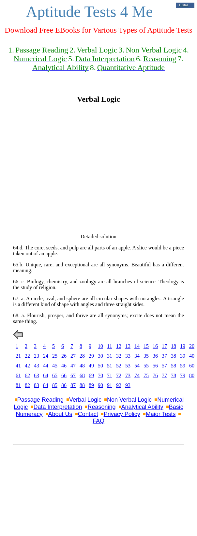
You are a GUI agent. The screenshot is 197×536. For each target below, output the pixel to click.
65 (54, 375)
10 (100, 346)
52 (118, 365)
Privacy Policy (122, 414)
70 (100, 375)
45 (54, 365)
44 (45, 365)
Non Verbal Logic (129, 399)
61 (18, 375)
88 (82, 385)
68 (82, 375)
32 (118, 356)
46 (64, 365)
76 (155, 375)
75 (146, 375)
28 (82, 356)
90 (100, 385)
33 (127, 356)
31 (109, 356)
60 (191, 365)
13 (127, 346)
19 (182, 346)
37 (164, 356)
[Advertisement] (61, 169)
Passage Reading (40, 399)
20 (191, 346)
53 (127, 365)
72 (118, 375)
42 (27, 365)
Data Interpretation (57, 407)
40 (191, 356)
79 (182, 375)
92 (118, 385)
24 (45, 356)
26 (64, 356)
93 (127, 385)
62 (27, 375)
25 (54, 356)
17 (164, 346)
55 (146, 365)
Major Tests (161, 414)
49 (91, 365)
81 (18, 385)
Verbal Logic (85, 399)
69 (91, 375)
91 (109, 385)
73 (127, 375)
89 (91, 385)
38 (173, 356)
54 (137, 365)
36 (155, 356)
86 (64, 385)
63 (36, 375)
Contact (88, 414)
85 (54, 385)
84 (45, 385)
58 (173, 365)
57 (164, 365)
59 (182, 365)
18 (173, 346)
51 (109, 365)
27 (73, 356)
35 (146, 356)
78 (173, 375)
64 (45, 375)
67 (73, 375)
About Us (60, 414)
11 (109, 346)
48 (82, 365)
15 (146, 346)
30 (100, 356)
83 (36, 385)
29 (91, 356)
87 (73, 385)
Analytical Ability (142, 407)
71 (109, 375)
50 (100, 365)
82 (27, 385)
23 (36, 356)
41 (18, 365)
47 (73, 365)
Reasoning (101, 407)
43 (36, 365)
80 (191, 375)
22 (27, 356)
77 (164, 375)
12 (118, 346)
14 (137, 346)
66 (64, 375)
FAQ (98, 421)
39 (182, 356)
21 (18, 356)
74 (137, 375)
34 (137, 356)
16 (155, 346)
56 (155, 365)
